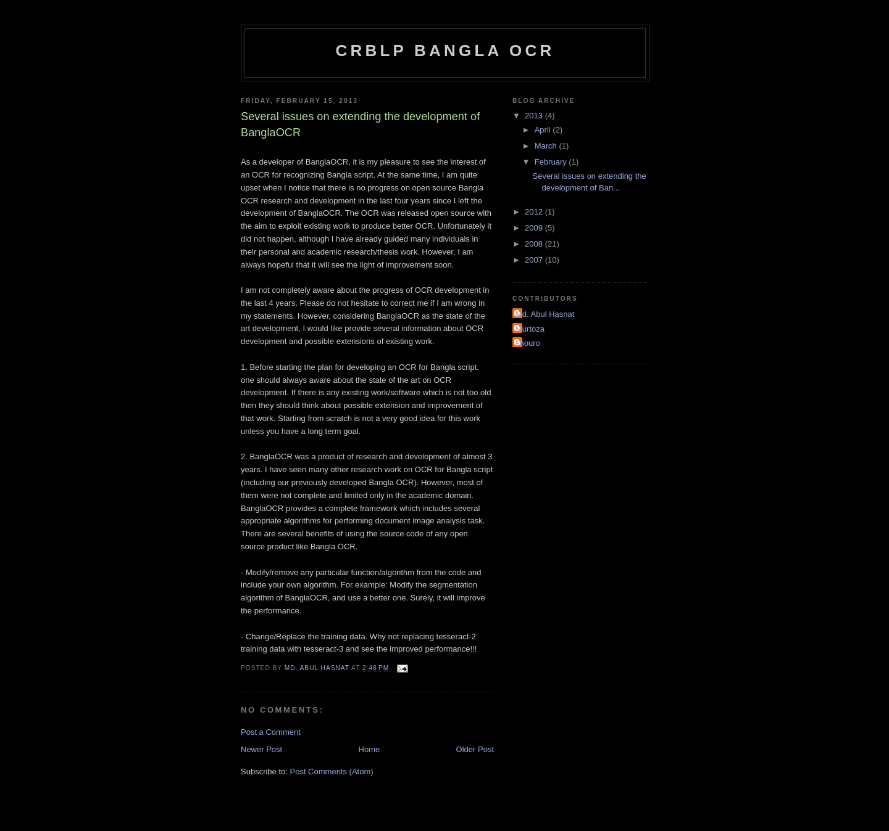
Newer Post (261, 749)
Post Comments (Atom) (332, 771)
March (547, 145)
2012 (535, 211)
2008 (535, 243)
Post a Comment (271, 732)
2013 (535, 115)
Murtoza (530, 329)
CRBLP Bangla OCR (445, 50)
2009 (535, 227)
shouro (527, 343)
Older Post (475, 749)
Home (369, 749)
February (552, 161)
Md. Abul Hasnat (544, 314)
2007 (535, 259)
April (544, 129)
